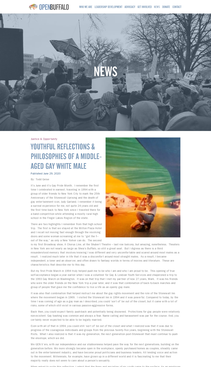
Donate (166, 7)
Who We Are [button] (85, 7)
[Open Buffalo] (49, 7)
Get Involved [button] (145, 7)
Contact (176, 7)
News (157, 7)
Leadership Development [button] (108, 7)
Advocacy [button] (130, 7)
